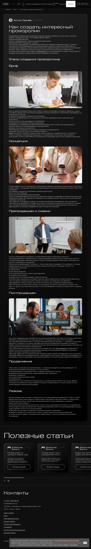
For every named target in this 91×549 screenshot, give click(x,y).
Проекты (29, 4)
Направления (36, 4)
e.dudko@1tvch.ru (11, 503)
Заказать (71, 4)
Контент (44, 4)
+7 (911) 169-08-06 (81, 3)
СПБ (13, 4)
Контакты (62, 4)
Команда (50, 4)
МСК (19, 4)
